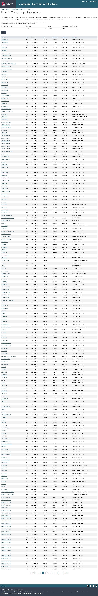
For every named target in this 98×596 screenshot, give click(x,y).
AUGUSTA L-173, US (5, 358)
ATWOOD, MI (4, 340)
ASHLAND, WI (4, 186)
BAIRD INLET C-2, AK (6, 539)
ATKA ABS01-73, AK (6, 260)
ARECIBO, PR (4, 47)
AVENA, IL (3, 409)
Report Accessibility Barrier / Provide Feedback (30, 593)
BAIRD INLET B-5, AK (6, 526)
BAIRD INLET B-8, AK (6, 534)
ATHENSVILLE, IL (5, 255)
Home (2, 9)
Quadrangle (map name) (7, 26)
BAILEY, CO (3, 481)
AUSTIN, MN (4, 374)
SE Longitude (65, 37)
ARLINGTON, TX (5, 100)
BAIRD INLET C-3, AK (6, 542)
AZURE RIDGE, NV (5, 438)
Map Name (4, 37)
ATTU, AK (3, 329)
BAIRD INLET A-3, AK (6, 502)
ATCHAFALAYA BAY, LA (6, 239)
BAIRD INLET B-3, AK (6, 521)
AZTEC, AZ (3, 430)
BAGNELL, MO (4, 478)
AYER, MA (3, 420)
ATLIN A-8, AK (4, 305)
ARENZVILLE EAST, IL (6, 53)
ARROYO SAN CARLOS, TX (7, 111)
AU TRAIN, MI (4, 348)
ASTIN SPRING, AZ (5, 220)
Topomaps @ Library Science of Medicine (37, 3)
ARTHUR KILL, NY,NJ (6, 122)
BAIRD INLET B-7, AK (6, 531)
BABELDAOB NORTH (6, 441)
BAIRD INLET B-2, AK (6, 518)
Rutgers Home (85, 1)
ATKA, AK (3, 263)
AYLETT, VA (4, 425)
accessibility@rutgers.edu (7, 593)
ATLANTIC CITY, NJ (5, 287)
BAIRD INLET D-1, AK (6, 558)
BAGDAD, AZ (4, 465)
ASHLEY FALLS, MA (5, 191)
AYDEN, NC (3, 417)
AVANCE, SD (4, 401)
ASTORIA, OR (4, 225)
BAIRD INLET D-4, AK (6, 566)
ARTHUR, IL (4, 130)
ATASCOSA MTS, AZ (6, 233)
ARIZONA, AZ (4, 71)
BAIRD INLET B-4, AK (6, 523)
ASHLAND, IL (4, 183)
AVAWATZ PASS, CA (5, 404)
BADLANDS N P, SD (5, 457)
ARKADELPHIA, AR (5, 79)
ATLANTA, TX (4, 284)
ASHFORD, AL (4, 175)
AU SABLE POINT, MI (6, 345)
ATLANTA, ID (4, 281)
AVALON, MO (4, 385)
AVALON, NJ (4, 388)
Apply (3, 32)
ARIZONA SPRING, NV (6, 66)
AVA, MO (3, 382)
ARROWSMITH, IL (5, 106)
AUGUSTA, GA (4, 361)
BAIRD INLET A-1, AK (6, 497)
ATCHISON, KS (4, 241)
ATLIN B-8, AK (4, 308)
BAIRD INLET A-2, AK (6, 499)
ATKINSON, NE (4, 271)
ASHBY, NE (3, 162)
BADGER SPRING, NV (6, 454)
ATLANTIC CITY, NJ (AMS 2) (7, 300)
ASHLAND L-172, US (5, 180)
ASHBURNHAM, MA (5, 159)
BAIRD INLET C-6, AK (6, 550)
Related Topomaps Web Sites (19, 9)
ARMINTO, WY (4, 103)
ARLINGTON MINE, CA (6, 95)
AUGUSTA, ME (4, 364)
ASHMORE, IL (4, 194)
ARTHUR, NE (4, 132)
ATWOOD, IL (4, 337)
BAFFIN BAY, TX (4, 462)
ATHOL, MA (4, 257)
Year (27, 37)
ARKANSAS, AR (4, 82)
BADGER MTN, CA (5, 449)
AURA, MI (3, 366)
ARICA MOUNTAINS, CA (6, 58)
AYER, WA (3, 422)
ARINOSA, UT (4, 61)
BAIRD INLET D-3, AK (6, 563)
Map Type (28, 26)
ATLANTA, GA (4, 276)
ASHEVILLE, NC (4, 167)
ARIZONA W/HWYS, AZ (6, 69)
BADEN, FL (3, 446)
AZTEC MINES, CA (5, 428)
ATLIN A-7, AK (4, 303)
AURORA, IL (4, 369)
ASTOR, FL (3, 223)
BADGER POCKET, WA (6, 452)
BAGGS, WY (4, 470)
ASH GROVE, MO (5, 156)
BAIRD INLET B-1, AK (6, 515)
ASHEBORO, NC (4, 164)
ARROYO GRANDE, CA (6, 108)
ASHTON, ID (4, 199)
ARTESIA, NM (4, 114)
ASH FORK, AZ (4, 154)
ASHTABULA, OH (5, 196)
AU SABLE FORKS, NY (6, 342)
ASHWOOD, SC (4, 210)
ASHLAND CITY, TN (5, 178)
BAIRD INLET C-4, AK (6, 545)
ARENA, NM (4, 50)
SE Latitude (55, 37)
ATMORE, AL (4, 313)
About (8, 9)
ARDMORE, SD (4, 45)
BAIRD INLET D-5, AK (6, 569)
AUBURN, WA (4, 353)
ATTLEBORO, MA (5, 324)
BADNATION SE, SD (5, 460)
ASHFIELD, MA (4, 172)
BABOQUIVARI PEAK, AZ (6, 444)
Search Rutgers (93, 1)
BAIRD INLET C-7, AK (6, 553)
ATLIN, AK (3, 311)
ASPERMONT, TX (5, 212)
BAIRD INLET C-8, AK (6, 555)
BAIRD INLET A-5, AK (6, 507)
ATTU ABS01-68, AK (6, 327)
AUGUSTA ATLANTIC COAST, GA (8, 356)
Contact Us (31, 9)
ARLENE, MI (3, 92)
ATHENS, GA (4, 247)
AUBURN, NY (4, 350)
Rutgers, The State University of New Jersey (13, 589)
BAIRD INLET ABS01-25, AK (7, 491)
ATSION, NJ (4, 316)
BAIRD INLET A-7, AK (6, 513)
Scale (44, 37)
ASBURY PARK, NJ (5, 135)
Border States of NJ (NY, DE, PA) (69, 26)
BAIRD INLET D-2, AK (6, 561)
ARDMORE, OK (4, 39)
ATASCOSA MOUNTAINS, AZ (7, 231)
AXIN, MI (3, 412)
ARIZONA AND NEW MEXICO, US (8, 63)
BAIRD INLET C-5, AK (6, 547)
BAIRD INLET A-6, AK (6, 510)
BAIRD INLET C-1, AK (6, 537)
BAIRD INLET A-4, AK (6, 505)
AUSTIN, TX (4, 377)
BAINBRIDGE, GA (5, 489)
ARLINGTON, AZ (5, 98)
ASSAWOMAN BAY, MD (6, 215)
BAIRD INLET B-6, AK (6, 529)
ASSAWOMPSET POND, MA (7, 217)
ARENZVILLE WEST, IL (6, 55)
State (49, 26)
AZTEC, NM (4, 433)
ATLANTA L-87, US (5, 273)
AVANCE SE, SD (4, 398)
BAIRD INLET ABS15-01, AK (7, 494)
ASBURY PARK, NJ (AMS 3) (7, 151)
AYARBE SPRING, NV (6, 414)
